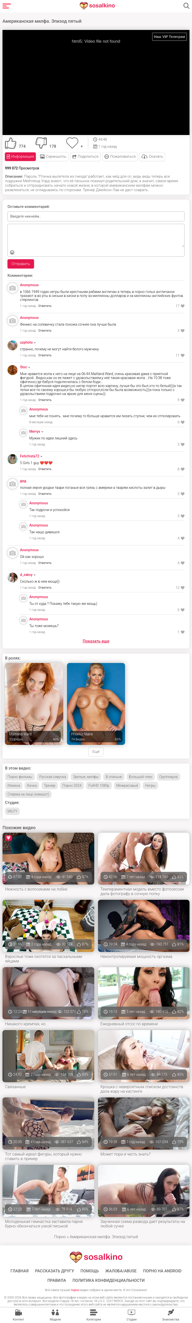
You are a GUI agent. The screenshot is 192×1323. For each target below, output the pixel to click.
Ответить (45, 305)
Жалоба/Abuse (120, 1270)
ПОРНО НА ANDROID (162, 1270)
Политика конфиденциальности (108, 1280)
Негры (150, 785)
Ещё (96, 751)
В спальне (114, 776)
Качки (32, 785)
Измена (14, 785)
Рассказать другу (54, 1270)
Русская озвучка (52, 776)
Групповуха (169, 776)
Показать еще (96, 640)
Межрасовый (127, 785)
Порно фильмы (20, 776)
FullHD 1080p (98, 785)
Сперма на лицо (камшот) (28, 793)
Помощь (89, 1270)
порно (75, 1289)
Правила (56, 1280)
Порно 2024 (72, 785)
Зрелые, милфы (86, 776)
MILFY (12, 810)
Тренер (49, 785)
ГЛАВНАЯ (19, 1270)
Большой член (140, 776)
